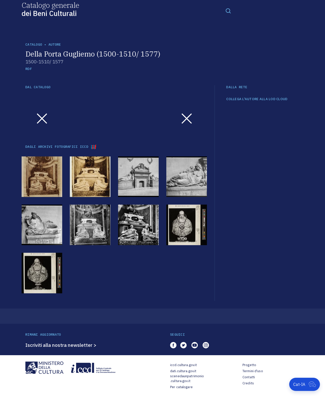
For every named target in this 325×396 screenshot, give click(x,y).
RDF (28, 69)
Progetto (249, 365)
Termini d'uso (252, 371)
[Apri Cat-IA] (304, 384)
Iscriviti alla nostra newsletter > (60, 345)
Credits (248, 383)
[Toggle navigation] (228, 11)
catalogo (33, 44)
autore (54, 44)
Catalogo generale (50, 9)
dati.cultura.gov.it (183, 371)
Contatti (248, 377)
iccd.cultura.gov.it (183, 365)
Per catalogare (181, 387)
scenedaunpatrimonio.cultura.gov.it (187, 378)
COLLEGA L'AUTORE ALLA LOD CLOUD (256, 99)
